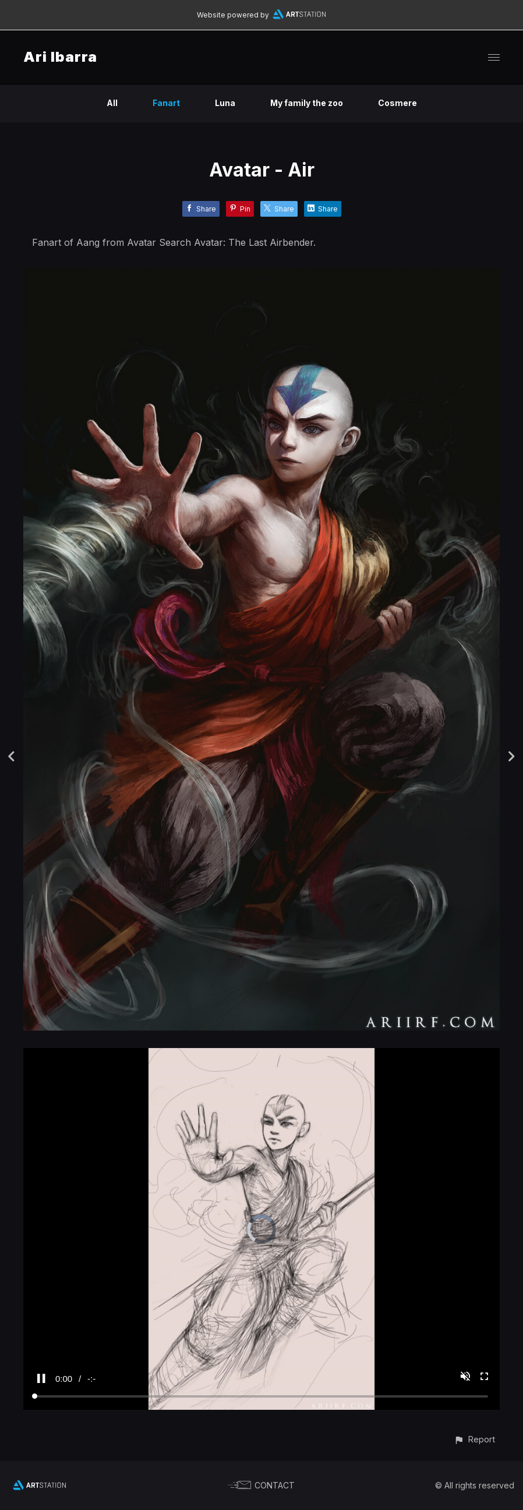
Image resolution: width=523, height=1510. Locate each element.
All (112, 103)
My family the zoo (306, 103)
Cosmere (397, 103)
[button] (474, 1439)
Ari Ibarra (60, 56)
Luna (225, 103)
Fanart (166, 103)
